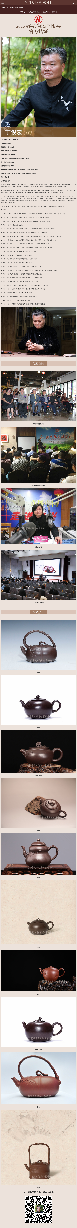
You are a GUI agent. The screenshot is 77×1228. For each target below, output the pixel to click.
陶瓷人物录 (19, 8)
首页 (11, 8)
